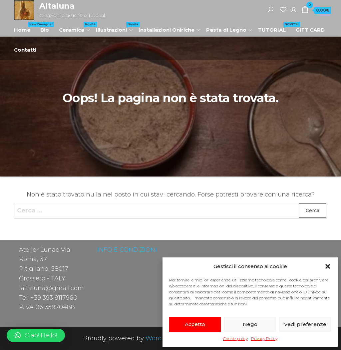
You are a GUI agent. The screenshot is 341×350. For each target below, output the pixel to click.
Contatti (25, 50)
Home (24, 27)
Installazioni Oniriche (166, 30)
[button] (327, 266)
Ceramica (75, 27)
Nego (250, 324)
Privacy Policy (264, 338)
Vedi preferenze (305, 324)
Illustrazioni (115, 27)
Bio (44, 30)
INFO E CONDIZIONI (127, 249)
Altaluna (56, 6)
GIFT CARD (310, 30)
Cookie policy (235, 338)
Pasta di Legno (226, 30)
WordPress (162, 338)
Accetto (195, 324)
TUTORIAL (274, 27)
